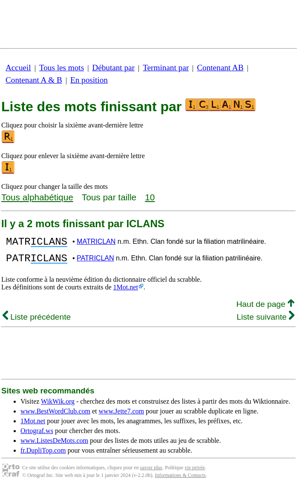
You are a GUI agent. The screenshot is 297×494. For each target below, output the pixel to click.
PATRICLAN (95, 262)
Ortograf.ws (36, 435)
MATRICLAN (96, 242)
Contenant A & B (34, 79)
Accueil (18, 67)
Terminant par (166, 67)
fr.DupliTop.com (43, 455)
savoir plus (151, 473)
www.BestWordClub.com (55, 416)
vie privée (195, 473)
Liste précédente (37, 322)
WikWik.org (58, 406)
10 (150, 197)
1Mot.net (125, 292)
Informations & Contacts (180, 480)
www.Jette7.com (121, 416)
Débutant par (113, 67)
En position (89, 79)
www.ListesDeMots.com (54, 445)
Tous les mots (61, 67)
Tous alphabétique (37, 197)
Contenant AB (220, 67)
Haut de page (265, 309)
